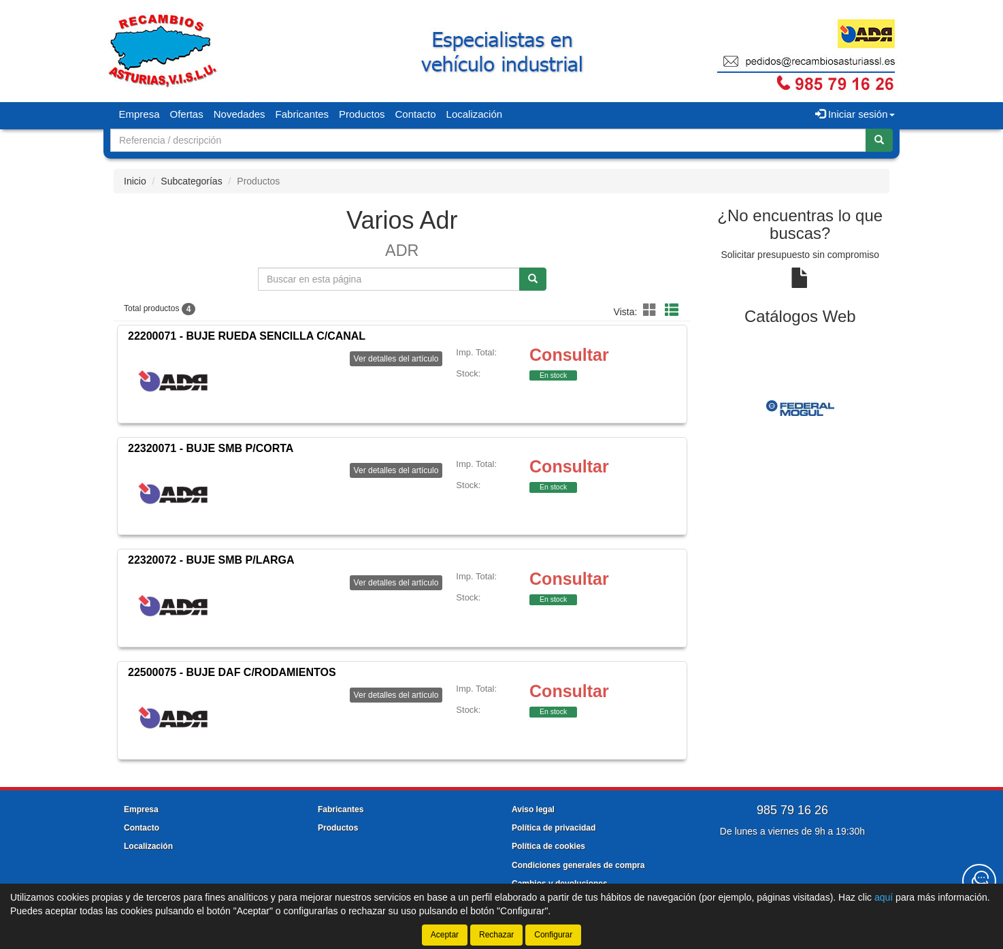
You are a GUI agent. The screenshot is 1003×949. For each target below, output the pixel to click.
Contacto (415, 114)
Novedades (239, 114)
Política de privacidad (553, 828)
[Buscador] (488, 140)
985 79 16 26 (792, 810)
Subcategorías (191, 181)
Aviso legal (533, 809)
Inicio (135, 181)
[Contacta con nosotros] (979, 881)
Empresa (139, 114)
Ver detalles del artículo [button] (396, 359)
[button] (652, 310)
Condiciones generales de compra (578, 865)
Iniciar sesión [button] (855, 114)
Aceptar (445, 934)
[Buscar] (879, 140)
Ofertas (186, 114)
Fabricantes (302, 114)
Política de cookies (548, 846)
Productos (362, 114)
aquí (883, 897)
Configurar (553, 934)
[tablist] (800, 407)
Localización (474, 114)
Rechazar (496, 934)
